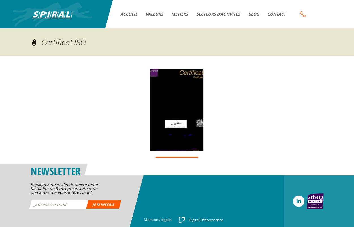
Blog (254, 14)
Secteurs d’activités (218, 14)
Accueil (129, 14)
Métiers (180, 14)
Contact (277, 14)
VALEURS (154, 14)
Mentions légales (158, 219)
